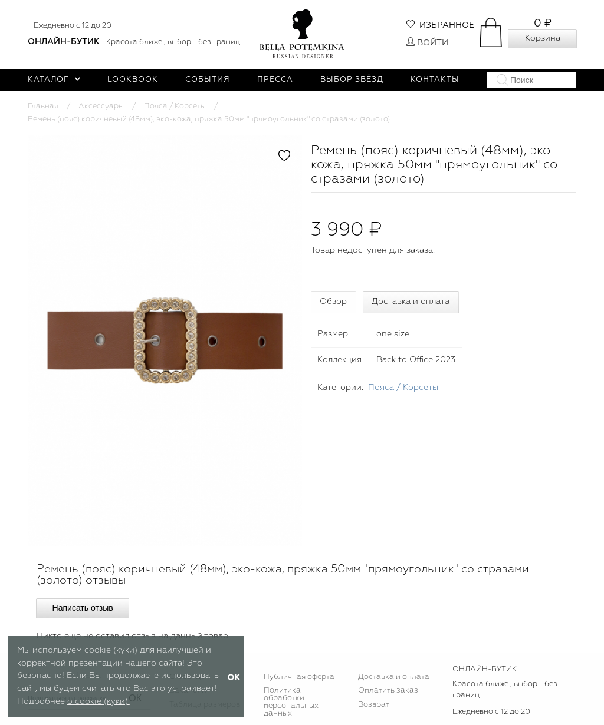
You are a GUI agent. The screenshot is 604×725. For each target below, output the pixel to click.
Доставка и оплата (410, 301)
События (207, 80)
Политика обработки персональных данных (291, 702)
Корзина (542, 38)
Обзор (333, 301)
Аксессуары (101, 106)
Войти (427, 43)
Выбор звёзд (351, 80)
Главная (43, 106)
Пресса (275, 80)
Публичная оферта (299, 677)
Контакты (435, 80)
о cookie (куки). (98, 701)
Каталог (54, 80)
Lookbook (132, 80)
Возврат (373, 705)
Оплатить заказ (388, 690)
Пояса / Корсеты (175, 106)
